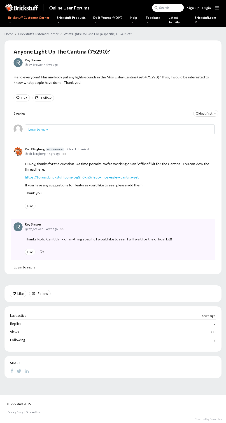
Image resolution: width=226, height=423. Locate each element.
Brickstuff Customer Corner (28, 17)
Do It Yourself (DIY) (107, 17)
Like (24, 98)
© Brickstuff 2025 (19, 404)
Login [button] (206, 8)
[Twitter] (19, 371)
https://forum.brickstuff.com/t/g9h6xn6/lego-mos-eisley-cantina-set (82, 177)
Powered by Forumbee (209, 419)
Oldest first (204, 113)
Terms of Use (33, 412)
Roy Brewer (33, 60)
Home (9, 34)
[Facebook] (12, 371)
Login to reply (38, 129)
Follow (46, 98)
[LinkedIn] (26, 371)
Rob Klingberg (44, 149)
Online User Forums (69, 7)
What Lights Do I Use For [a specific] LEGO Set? (98, 34)
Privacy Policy (15, 412)
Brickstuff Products (71, 17)
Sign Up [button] (193, 8)
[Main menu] (217, 8)
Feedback (153, 17)
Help (133, 17)
